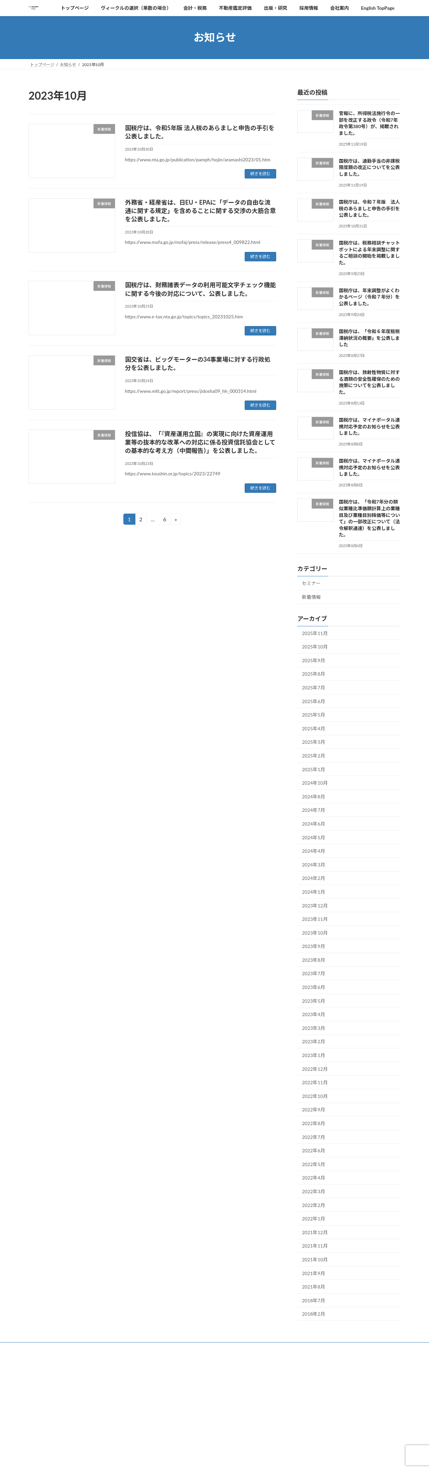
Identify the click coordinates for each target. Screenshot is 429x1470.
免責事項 (362, 1408)
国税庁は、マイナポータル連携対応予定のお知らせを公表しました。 (369, 426)
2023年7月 (313, 973)
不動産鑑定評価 (194, 1348)
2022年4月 (313, 1177)
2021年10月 (315, 1259)
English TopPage (328, 1348)
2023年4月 (313, 1014)
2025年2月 (313, 755)
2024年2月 (313, 878)
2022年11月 (315, 1082)
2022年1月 (313, 1218)
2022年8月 (313, 1123)
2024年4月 (313, 851)
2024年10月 (315, 783)
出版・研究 (231, 1348)
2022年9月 (313, 1109)
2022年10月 (315, 1096)
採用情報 (263, 1348)
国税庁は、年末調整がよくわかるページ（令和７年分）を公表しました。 (369, 296)
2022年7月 (313, 1137)
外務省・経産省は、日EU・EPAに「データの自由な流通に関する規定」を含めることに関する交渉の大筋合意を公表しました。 (200, 211)
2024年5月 (313, 837)
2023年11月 (315, 919)
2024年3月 (313, 864)
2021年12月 (315, 1232)
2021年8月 (313, 1287)
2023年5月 (313, 1000)
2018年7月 (313, 1300)
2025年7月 (313, 687)
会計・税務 (156, 1348)
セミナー (311, 583)
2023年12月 (315, 905)
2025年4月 (313, 728)
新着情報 (311, 596)
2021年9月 (313, 1273)
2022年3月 (313, 1191)
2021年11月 (315, 1246)
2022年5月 (313, 1164)
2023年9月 (313, 946)
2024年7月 (313, 810)
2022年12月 (315, 1068)
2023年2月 (313, 1041)
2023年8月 (313, 959)
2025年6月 (313, 701)
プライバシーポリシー (58, 1432)
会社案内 (292, 1348)
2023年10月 (315, 932)
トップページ (47, 1348)
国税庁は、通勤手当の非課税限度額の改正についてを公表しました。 (369, 167)
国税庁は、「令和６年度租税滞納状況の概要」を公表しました (369, 337)
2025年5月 (313, 715)
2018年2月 (313, 1314)
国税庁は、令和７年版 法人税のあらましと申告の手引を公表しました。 (369, 208)
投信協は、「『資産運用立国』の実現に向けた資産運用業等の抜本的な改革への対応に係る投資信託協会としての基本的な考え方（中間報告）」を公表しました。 (200, 442)
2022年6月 (313, 1150)
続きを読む (260, 173)
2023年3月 (313, 1028)
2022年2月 (313, 1205)
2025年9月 (313, 660)
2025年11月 (315, 633)
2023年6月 (313, 987)
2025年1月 (313, 769)
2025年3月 (313, 742)
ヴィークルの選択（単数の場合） (102, 1348)
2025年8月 (313, 674)
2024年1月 (313, 892)
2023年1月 (313, 1055)
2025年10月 (315, 646)
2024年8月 (313, 796)
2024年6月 (313, 824)
